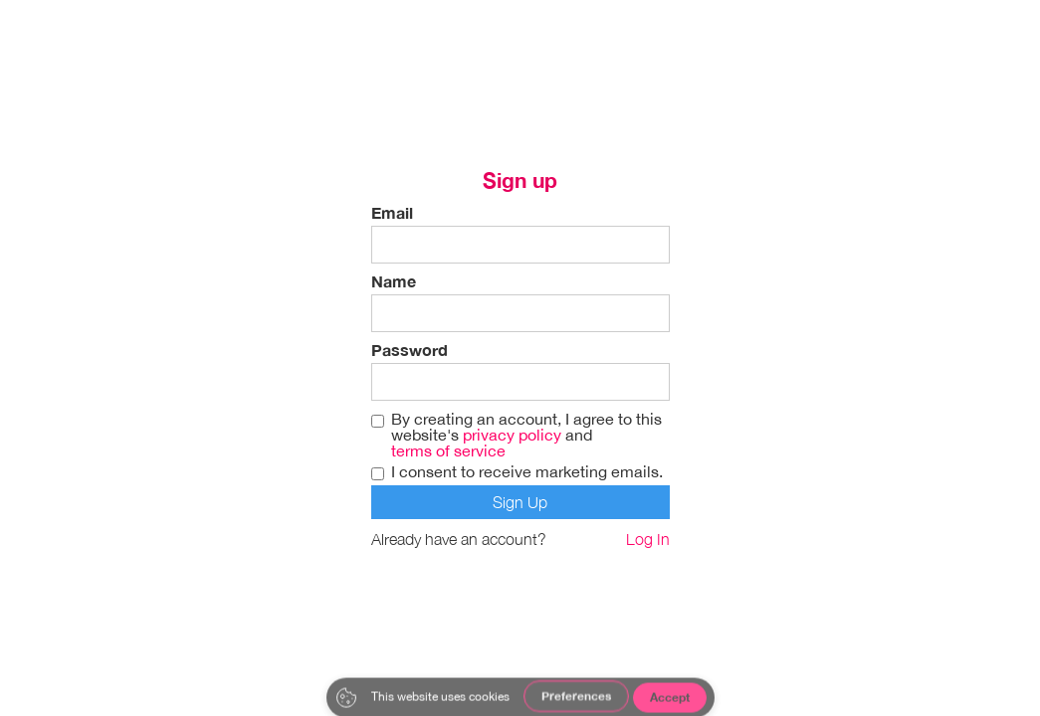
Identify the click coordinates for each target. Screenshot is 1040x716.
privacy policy (512, 435)
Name (393, 281)
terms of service (448, 450)
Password (409, 350)
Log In (648, 539)
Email (392, 213)
